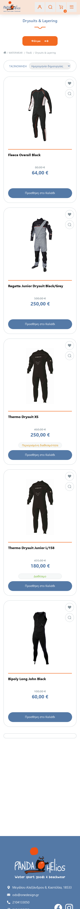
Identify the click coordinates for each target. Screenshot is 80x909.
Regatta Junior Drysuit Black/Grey (35, 286)
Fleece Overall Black (24, 155)
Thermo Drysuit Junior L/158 (31, 548)
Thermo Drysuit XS (23, 417)
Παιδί (29, 52)
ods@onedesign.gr (25, 895)
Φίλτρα (36, 41)
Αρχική (4, 52)
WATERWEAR (16, 52)
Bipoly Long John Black (27, 679)
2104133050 (20, 902)
